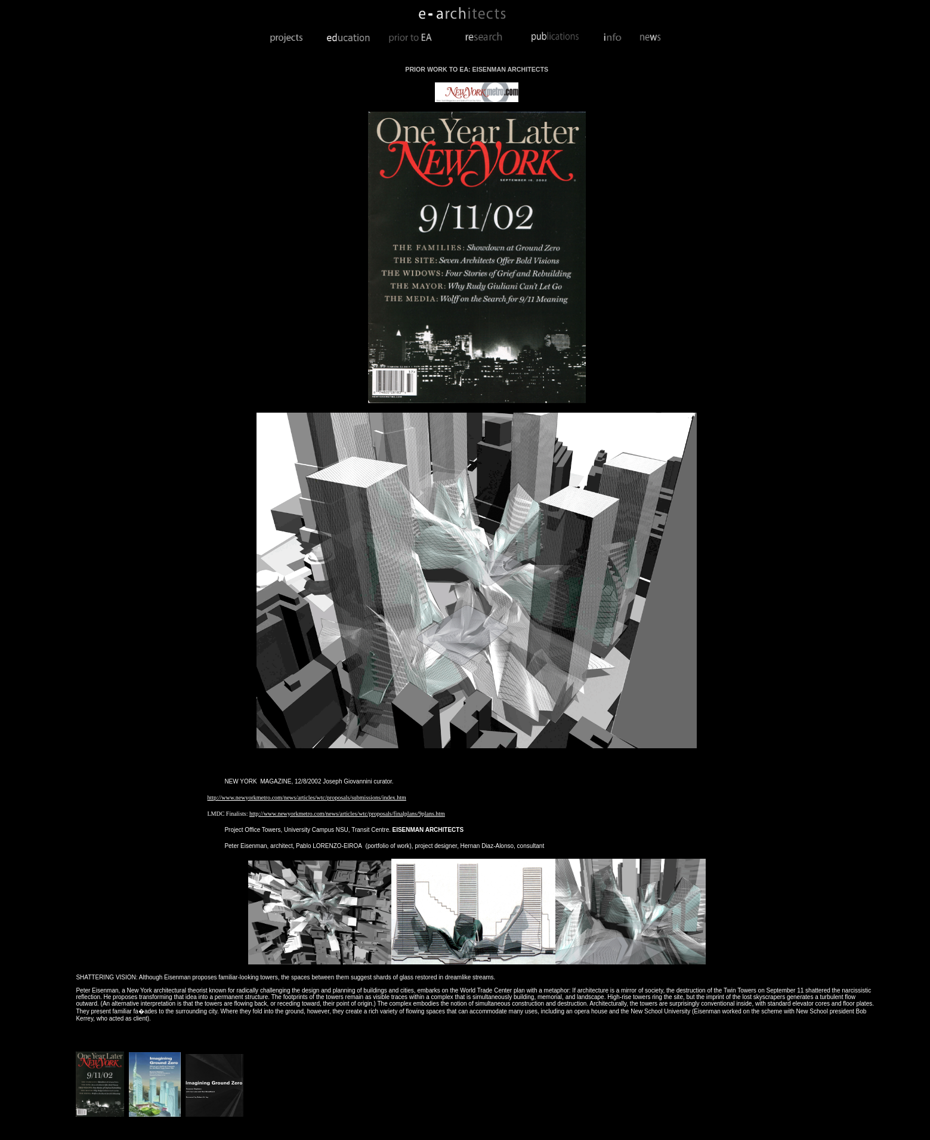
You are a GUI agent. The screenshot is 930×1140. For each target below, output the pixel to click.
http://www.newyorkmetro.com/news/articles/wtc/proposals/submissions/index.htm (306, 797)
